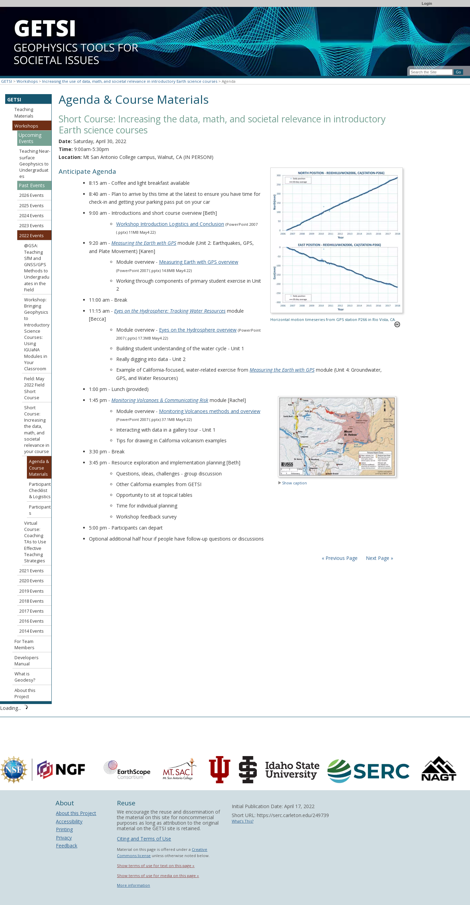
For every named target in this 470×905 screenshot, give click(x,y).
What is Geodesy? (24, 677)
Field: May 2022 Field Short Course (34, 388)
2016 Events (31, 621)
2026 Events (31, 195)
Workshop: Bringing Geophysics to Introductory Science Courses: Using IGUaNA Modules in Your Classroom (36, 334)
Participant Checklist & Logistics (40, 490)
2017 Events (31, 611)
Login (427, 3)
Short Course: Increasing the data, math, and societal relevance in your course (36, 429)
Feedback (66, 845)
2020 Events (31, 581)
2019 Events (31, 591)
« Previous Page (340, 558)
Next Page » (378, 558)
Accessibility (69, 821)
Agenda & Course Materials (39, 468)
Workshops (27, 81)
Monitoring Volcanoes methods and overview (209, 411)
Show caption (292, 482)
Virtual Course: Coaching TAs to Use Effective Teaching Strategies (35, 542)
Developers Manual (26, 661)
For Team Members (24, 644)
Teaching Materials (23, 113)
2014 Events (31, 631)
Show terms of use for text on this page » (155, 865)
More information (133, 885)
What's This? (242, 821)
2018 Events (31, 601)
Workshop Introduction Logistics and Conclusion (170, 224)
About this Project (25, 693)
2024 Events (31, 216)
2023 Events (31, 226)
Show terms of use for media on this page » (158, 875)
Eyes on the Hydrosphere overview (198, 329)
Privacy (64, 837)
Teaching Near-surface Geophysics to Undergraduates (34, 163)
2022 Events (31, 236)
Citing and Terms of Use (144, 838)
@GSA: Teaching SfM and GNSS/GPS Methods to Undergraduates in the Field (36, 267)
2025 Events (31, 206)
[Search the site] (431, 72)
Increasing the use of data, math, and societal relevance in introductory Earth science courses (129, 81)
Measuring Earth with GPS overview (198, 262)
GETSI (6, 81)
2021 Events (31, 571)
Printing (64, 829)
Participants (40, 510)
